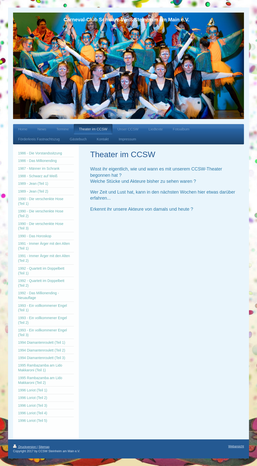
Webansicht (236, 446)
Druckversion (25, 447)
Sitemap (43, 447)
